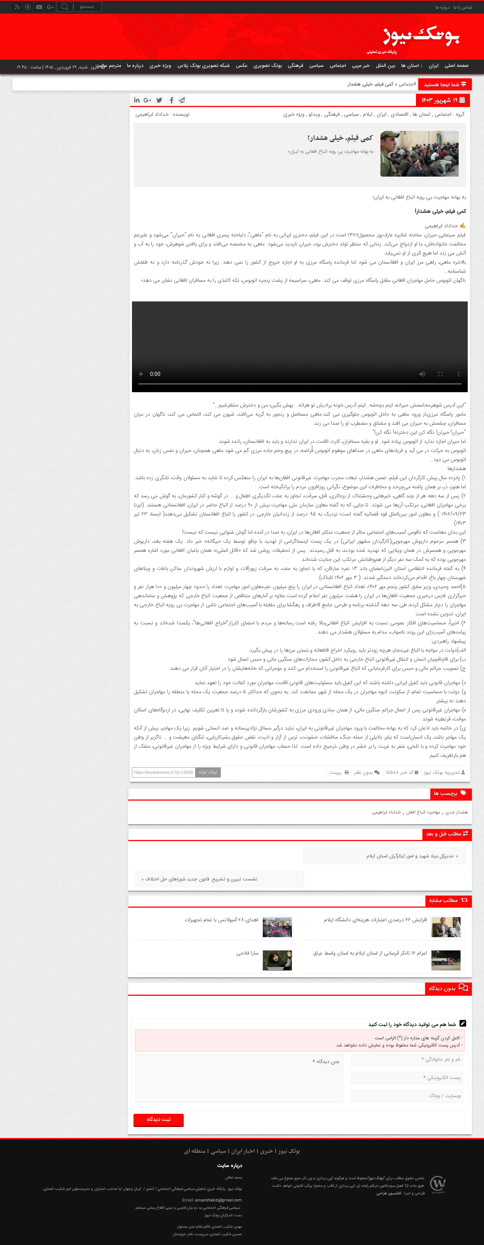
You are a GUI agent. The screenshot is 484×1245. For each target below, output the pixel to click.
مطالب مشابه (448, 877)
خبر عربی (361, 66)
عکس (241, 66)
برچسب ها (451, 793)
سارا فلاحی (247, 930)
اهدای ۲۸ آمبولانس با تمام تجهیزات (221, 897)
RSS (394, 1234)
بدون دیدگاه (448, 964)
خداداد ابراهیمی (386, 812)
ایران (434, 66)
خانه (461, 1234)
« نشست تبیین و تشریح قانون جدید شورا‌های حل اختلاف (199, 856)
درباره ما (443, 7)
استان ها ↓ (412, 66)
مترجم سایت (108, 66)
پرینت (339, 772)
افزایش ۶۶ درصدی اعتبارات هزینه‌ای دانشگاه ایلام (375, 897)
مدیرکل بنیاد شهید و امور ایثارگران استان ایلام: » (412, 856)
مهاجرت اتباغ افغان (423, 812)
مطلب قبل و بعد (447, 834)
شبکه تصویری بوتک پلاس (203, 66)
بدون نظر (363, 772)
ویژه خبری (160, 66)
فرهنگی (295, 66)
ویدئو (314, 114)
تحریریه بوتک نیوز (442, 772)
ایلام (367, 114)
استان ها (421, 114)
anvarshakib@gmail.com (218, 1177)
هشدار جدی (456, 812)
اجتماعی (338, 66)
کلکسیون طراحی (389, 1170)
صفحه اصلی (457, 66)
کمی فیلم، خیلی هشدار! (340, 138)
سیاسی (316, 66)
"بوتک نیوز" (376, 1155)
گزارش (417, 1234)
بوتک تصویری (267, 66)
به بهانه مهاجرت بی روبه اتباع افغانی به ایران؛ (330, 151)
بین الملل (385, 66)
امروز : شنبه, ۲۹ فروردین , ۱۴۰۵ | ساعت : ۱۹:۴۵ (61, 67)
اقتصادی (399, 114)
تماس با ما (462, 7)
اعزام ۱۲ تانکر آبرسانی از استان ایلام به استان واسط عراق (369, 930)
